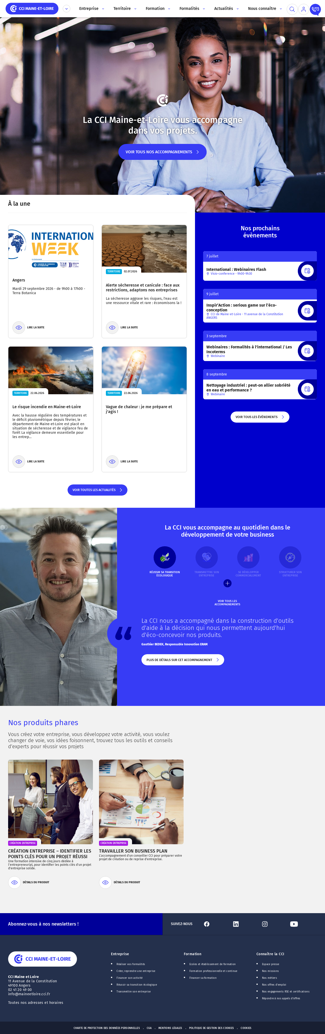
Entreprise (120, 954)
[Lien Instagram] (273, 924)
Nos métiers (269, 978)
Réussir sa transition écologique (137, 984)
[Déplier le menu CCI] (66, 8)
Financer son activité (129, 978)
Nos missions (270, 971)
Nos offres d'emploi (274, 984)
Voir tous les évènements (260, 419)
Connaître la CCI (270, 954)
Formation (193, 954)
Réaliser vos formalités (131, 964)
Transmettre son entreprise (134, 991)
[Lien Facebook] (215, 924)
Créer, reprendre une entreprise (136, 971)
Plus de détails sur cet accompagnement (183, 662)
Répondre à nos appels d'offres (281, 998)
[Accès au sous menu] (102, 9)
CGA (149, 1028)
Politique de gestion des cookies (211, 1028)
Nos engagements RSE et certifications (286, 991)
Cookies (246, 1028)
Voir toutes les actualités (97, 492)
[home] (32, 8)
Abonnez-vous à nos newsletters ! (43, 924)
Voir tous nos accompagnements (163, 154)
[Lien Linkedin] (244, 924)
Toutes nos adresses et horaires (36, 1003)
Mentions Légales (170, 1028)
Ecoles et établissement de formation (212, 964)
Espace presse (270, 964)
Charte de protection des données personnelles (107, 1028)
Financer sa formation (203, 978)
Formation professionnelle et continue (213, 971)
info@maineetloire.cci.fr (29, 994)
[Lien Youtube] (302, 924)
